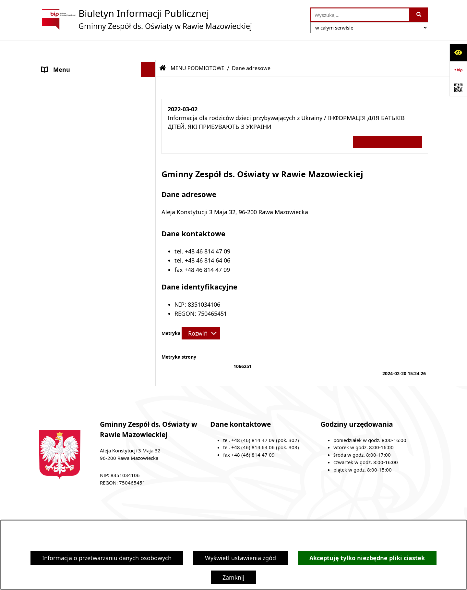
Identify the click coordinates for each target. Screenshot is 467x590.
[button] (150, 65)
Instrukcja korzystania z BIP (367, 514)
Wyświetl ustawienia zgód (240, 558)
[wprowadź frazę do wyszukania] (360, 14)
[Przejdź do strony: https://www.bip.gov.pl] (458, 70)
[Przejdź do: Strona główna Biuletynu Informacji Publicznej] (162, 48)
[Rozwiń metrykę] (201, 314)
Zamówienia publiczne (174, 514)
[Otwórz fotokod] (458, 87)
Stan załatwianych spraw (96, 514)
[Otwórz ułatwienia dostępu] (458, 52)
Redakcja (302, 514)
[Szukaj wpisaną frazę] (419, 14)
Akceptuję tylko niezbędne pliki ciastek (367, 558)
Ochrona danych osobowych (81, 169)
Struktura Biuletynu (245, 514)
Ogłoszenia (57, 154)
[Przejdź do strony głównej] (145, 19)
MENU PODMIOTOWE (71, 64)
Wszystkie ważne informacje (387, 122)
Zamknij (233, 577)
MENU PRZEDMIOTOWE (74, 139)
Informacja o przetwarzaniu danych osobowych (107, 558)
